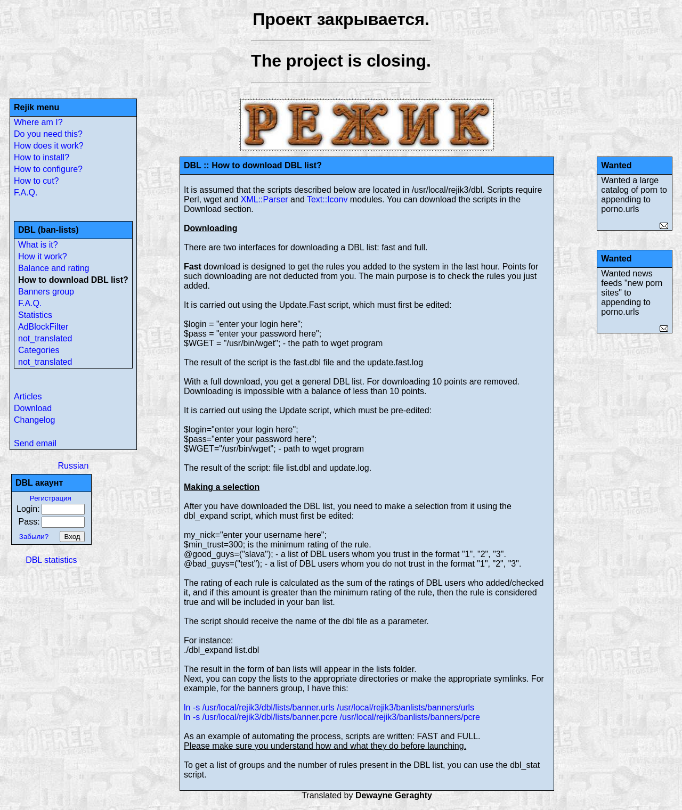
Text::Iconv (327, 199)
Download (33, 408)
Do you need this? (48, 133)
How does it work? (49, 145)
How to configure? (48, 169)
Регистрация (50, 498)
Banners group (46, 291)
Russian (73, 465)
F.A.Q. (25, 192)
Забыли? (33, 537)
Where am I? (38, 122)
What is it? (38, 244)
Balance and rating (53, 268)
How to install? (41, 157)
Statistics (35, 315)
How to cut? (36, 180)
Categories (38, 350)
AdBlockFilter (43, 326)
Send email (35, 443)
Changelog (34, 419)
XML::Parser (264, 199)
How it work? (42, 256)
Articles (28, 396)
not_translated (45, 338)
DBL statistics (51, 559)
